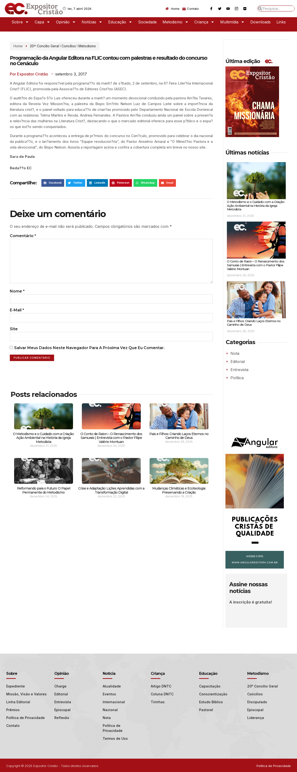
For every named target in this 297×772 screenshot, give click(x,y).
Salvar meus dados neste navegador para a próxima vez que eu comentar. (89, 355)
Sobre (20, 22)
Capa (42, 22)
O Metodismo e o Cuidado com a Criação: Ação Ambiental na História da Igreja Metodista (43, 446)
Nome (17, 297)
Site (14, 336)
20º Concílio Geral (44, 46)
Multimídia (232, 22)
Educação (120, 22)
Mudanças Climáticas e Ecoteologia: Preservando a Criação (179, 498)
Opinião (66, 22)
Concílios (69, 46)
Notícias (92, 22)
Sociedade (147, 22)
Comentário (23, 236)
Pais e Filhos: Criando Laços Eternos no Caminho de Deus (178, 444)
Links (281, 22)
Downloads (260, 22)
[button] (52, 183)
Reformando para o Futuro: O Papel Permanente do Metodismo (43, 498)
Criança (204, 22)
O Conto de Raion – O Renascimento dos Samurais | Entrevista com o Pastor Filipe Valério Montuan (111, 446)
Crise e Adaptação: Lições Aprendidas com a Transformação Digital (111, 498)
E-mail (17, 316)
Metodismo (176, 22)
